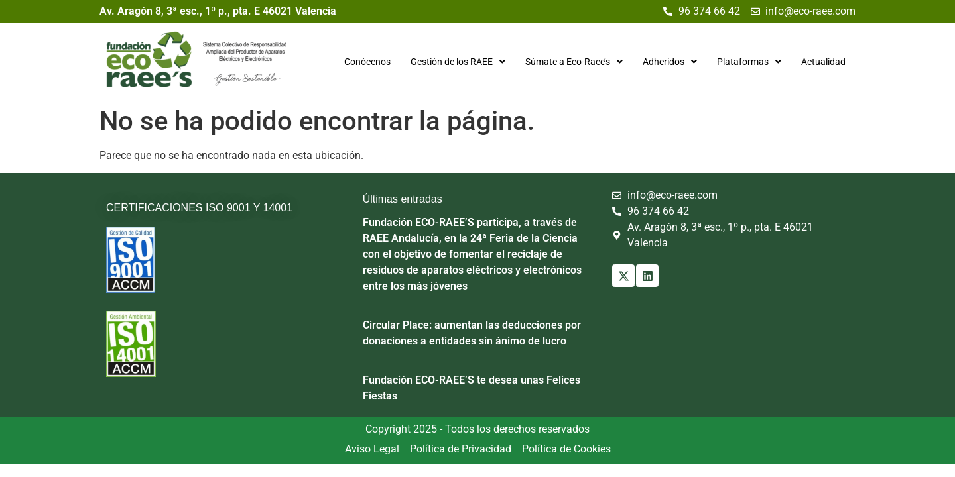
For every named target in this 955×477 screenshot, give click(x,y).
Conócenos (367, 61)
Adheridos (670, 61)
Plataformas (749, 61)
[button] (458, 61)
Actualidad (823, 61)
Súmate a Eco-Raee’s (574, 61)
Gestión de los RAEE (458, 61)
